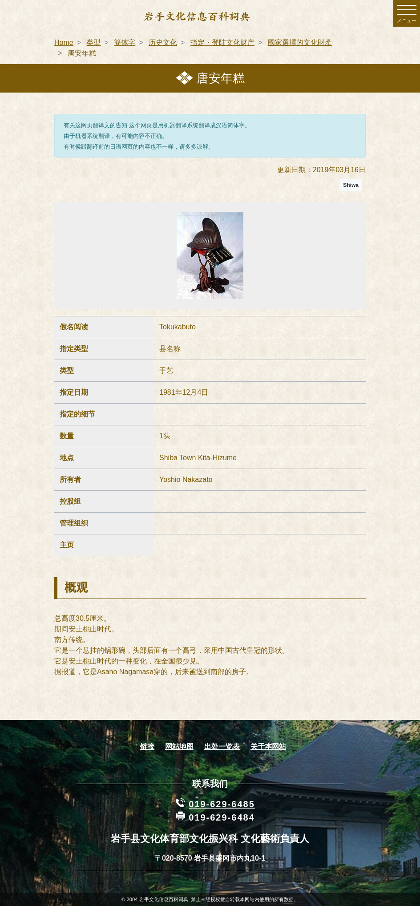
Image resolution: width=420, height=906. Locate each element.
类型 (93, 42)
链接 (147, 746)
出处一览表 (222, 746)
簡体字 (124, 42)
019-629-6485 (222, 804)
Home (63, 42)
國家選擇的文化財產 (300, 42)
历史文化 (163, 42)
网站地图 (179, 746)
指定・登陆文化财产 (222, 42)
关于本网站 (268, 746)
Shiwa (351, 185)
